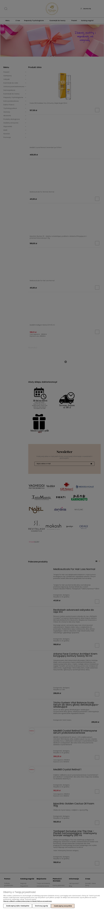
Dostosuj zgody (41, 906)
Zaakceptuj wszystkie (63, 906)
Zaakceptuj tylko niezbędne (17, 906)
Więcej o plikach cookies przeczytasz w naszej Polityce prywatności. (27, 901)
